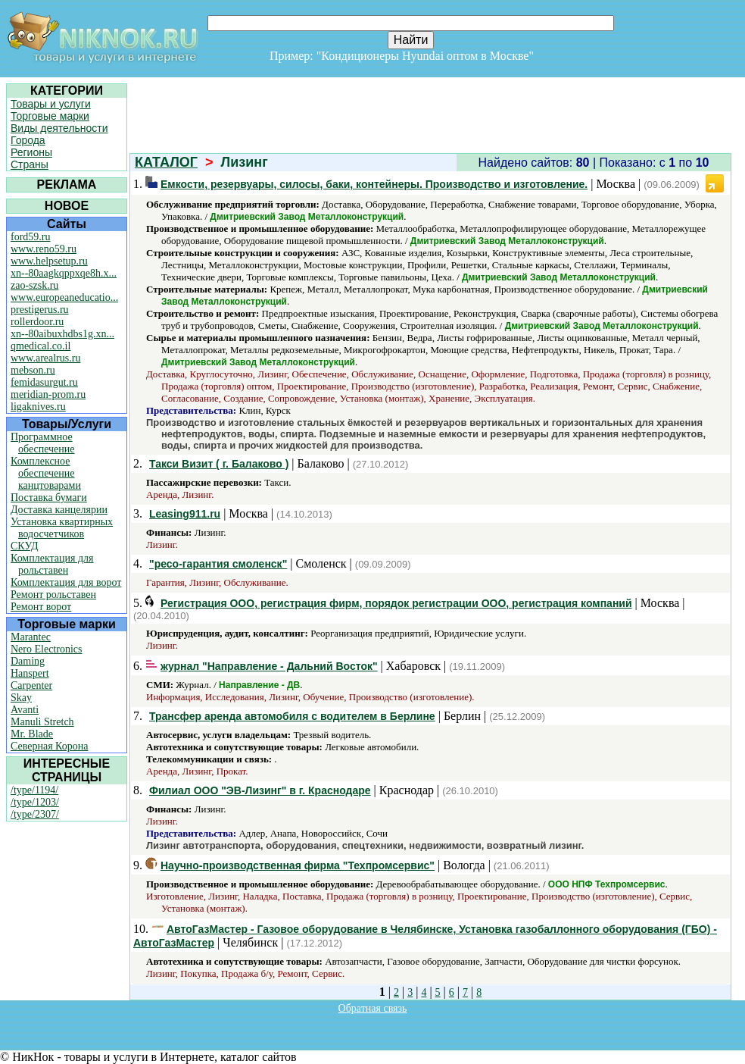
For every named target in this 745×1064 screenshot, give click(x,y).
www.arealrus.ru (45, 358)
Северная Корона (49, 746)
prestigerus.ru (40, 309)
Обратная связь (372, 1008)
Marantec (31, 637)
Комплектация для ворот (66, 582)
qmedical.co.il (40, 346)
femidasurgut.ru (44, 382)
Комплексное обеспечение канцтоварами (46, 473)
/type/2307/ (35, 814)
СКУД (24, 546)
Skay (21, 697)
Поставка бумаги (49, 497)
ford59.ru (31, 237)
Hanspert (30, 673)
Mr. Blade (32, 734)
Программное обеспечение (43, 443)
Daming (28, 661)
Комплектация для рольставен (52, 564)
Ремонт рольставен (53, 594)
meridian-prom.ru (48, 394)
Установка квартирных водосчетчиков (62, 528)
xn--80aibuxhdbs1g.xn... (62, 334)
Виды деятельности (59, 128)
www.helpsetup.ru (49, 261)
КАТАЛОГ (166, 162)
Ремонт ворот (41, 606)
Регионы (31, 152)
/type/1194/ (34, 790)
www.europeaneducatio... (64, 297)
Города (28, 140)
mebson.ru (33, 370)
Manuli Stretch (42, 722)
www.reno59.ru (43, 249)
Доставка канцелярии (59, 509)
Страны (29, 164)
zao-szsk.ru (34, 285)
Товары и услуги (51, 104)
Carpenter (31, 685)
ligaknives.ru (38, 406)
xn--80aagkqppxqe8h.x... (64, 273)
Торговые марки (50, 116)
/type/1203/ (35, 802)
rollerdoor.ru (37, 321)
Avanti (25, 709)
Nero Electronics (46, 649)
